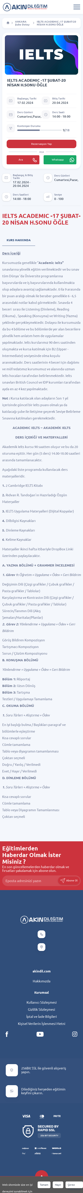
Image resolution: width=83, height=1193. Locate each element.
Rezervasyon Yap (41, 143)
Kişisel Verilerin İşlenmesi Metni (41, 1024)
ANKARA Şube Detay (22, 23)
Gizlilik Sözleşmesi (41, 1009)
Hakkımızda (41, 981)
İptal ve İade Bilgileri (41, 1016)
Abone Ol (68, 880)
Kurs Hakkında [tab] (19, 240)
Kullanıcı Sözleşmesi (42, 1002)
